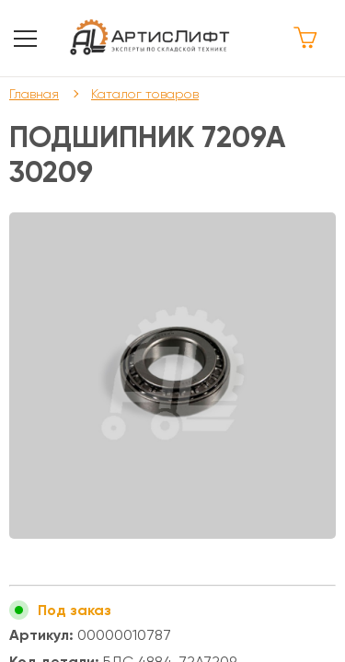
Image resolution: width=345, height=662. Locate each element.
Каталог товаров (145, 93)
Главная (34, 93)
